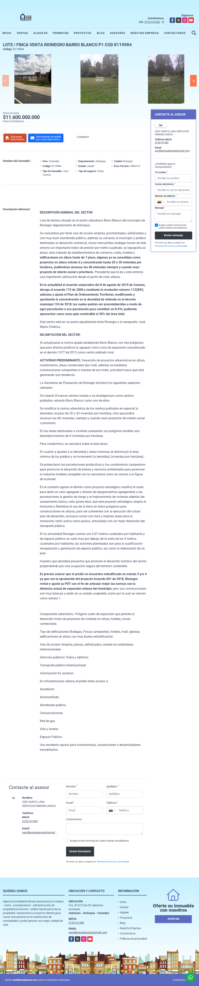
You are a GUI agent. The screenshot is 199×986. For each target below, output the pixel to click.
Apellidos (112, 786)
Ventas (22, 33)
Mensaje (160, 207)
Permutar (61, 33)
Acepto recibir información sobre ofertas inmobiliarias (99, 840)
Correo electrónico (165, 184)
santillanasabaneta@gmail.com (41, 832)
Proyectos (83, 33)
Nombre (71, 786)
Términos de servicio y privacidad (113, 861)
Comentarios (74, 819)
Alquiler (40, 33)
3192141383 (152, 21)
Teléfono (112, 802)
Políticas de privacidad (133, 938)
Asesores (117, 33)
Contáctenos (175, 33)
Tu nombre (161, 172)
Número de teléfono (166, 196)
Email (70, 802)
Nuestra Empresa (145, 33)
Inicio (6, 33)
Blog (101, 33)
